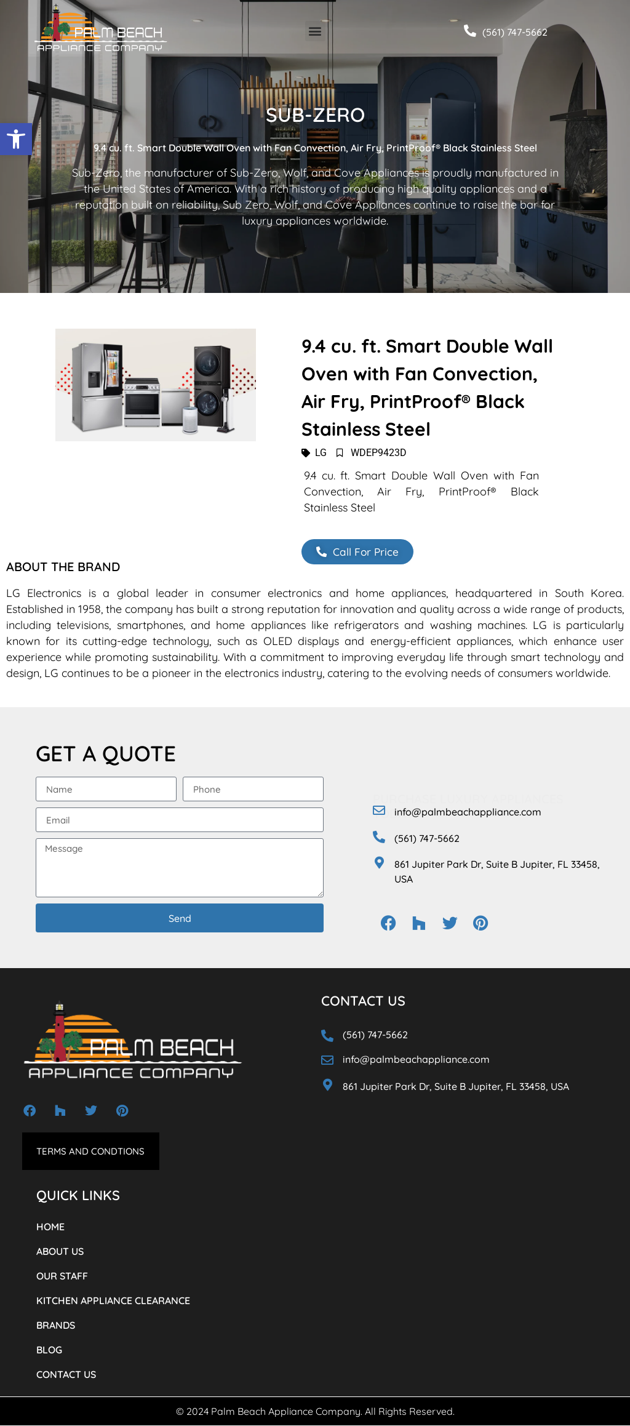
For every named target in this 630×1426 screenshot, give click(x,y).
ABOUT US (60, 1252)
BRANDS (55, 1326)
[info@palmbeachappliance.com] (379, 811)
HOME (50, 1227)
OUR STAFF (62, 1276)
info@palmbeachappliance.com (467, 812)
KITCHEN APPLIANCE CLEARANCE (113, 1301)
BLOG (49, 1350)
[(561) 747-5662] (470, 31)
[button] (16, 139)
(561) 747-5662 (515, 32)
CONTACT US (66, 1375)
